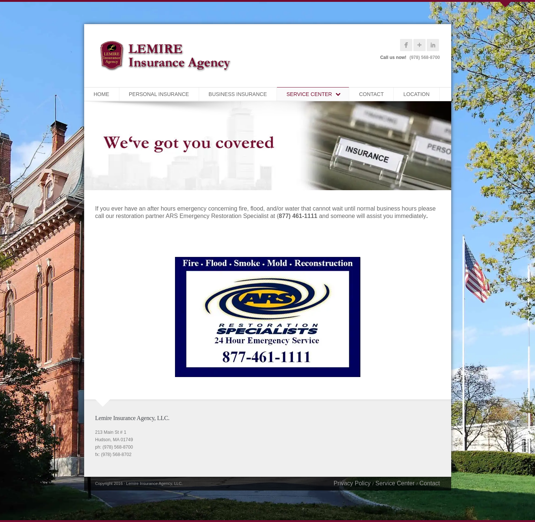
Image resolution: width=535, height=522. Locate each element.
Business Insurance (238, 94)
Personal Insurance (159, 94)
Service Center (309, 94)
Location (416, 94)
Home (101, 94)
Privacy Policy (352, 483)
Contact (371, 94)
